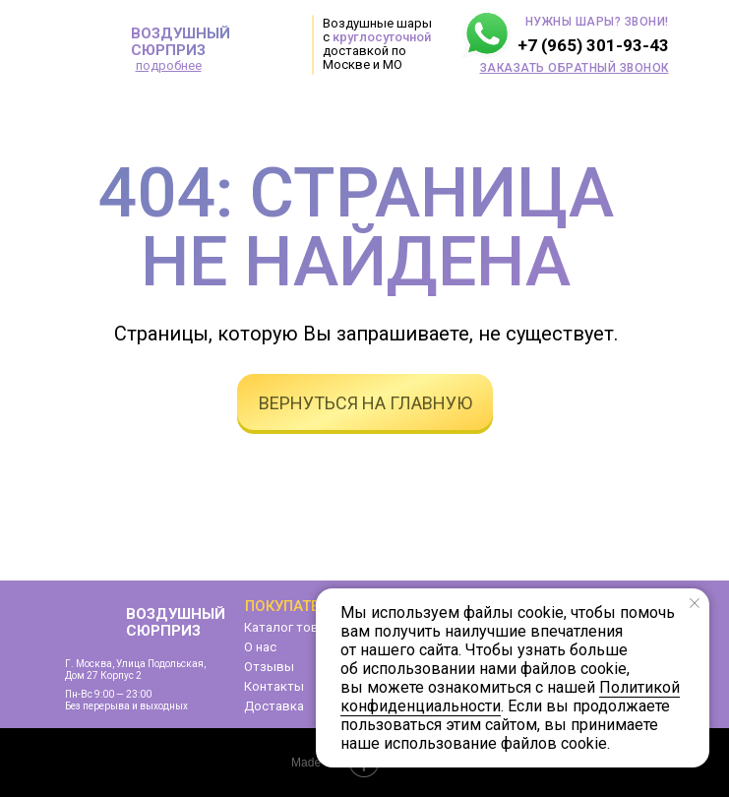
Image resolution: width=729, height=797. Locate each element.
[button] (574, 68)
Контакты (274, 686)
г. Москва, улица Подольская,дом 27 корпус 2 (135, 669)
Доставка (274, 706)
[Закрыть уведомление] (694, 603)
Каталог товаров (296, 627)
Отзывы (269, 666)
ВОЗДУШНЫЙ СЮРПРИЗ (180, 42)
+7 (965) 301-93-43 (593, 45)
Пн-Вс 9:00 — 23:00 (108, 694)
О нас (260, 647)
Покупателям (298, 606)
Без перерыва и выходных (126, 706)
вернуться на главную (365, 403)
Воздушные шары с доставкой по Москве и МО (377, 44)
